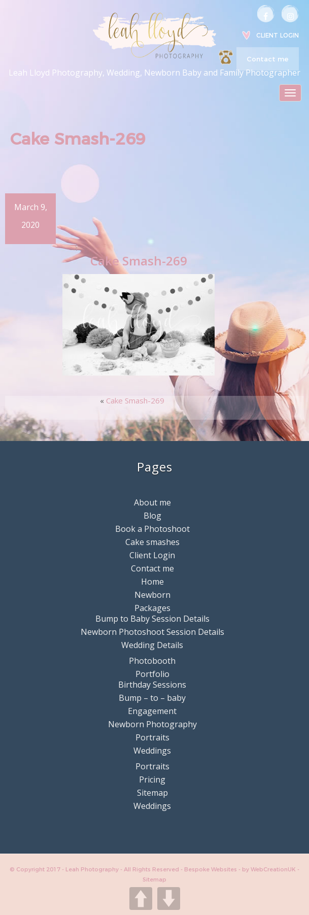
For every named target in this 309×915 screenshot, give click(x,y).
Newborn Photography (152, 724)
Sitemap (152, 792)
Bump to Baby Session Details (152, 618)
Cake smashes (152, 542)
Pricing (152, 779)
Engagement (152, 711)
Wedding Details (152, 645)
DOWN (168, 898)
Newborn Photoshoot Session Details (152, 631)
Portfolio (152, 674)
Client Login (277, 35)
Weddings (152, 750)
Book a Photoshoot (152, 528)
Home (152, 581)
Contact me (267, 59)
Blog (152, 515)
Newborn (152, 594)
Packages (152, 608)
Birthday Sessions (152, 684)
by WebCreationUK (269, 869)
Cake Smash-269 (135, 400)
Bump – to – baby (152, 697)
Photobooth (152, 660)
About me (152, 502)
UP (140, 898)
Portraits (152, 737)
